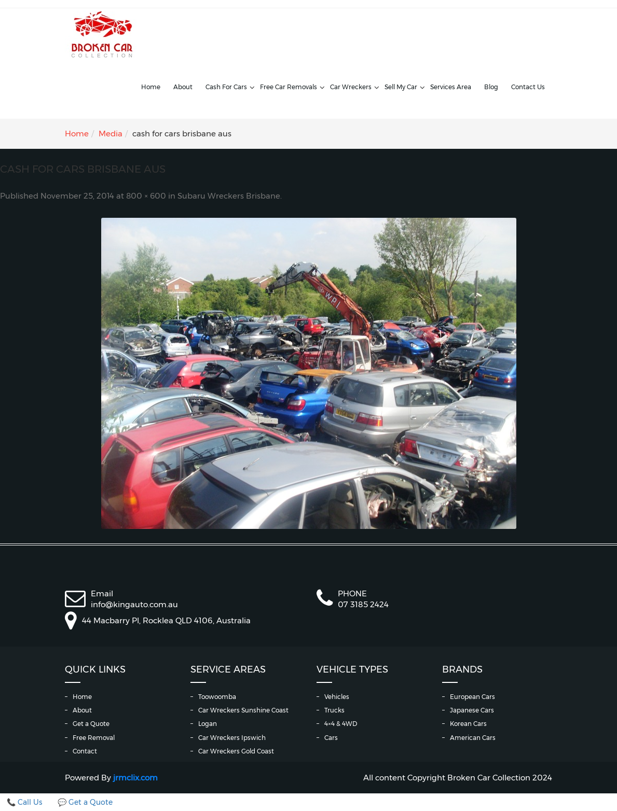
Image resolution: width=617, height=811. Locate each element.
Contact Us (528, 87)
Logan (207, 724)
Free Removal (94, 738)
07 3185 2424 (363, 604)
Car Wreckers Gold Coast (236, 751)
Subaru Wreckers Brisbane (228, 196)
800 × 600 (146, 196)
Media (110, 133)
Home (150, 87)
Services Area (450, 87)
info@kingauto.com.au (134, 604)
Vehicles (336, 697)
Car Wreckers (351, 87)
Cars (331, 738)
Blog (491, 87)
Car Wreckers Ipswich (232, 738)
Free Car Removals (288, 87)
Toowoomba (217, 697)
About (183, 87)
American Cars (473, 738)
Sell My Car (401, 87)
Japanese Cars (472, 710)
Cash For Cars (226, 87)
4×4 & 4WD (340, 724)
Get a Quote (91, 724)
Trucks (334, 710)
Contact (85, 751)
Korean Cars (468, 724)
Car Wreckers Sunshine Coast (243, 710)
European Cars (472, 697)
